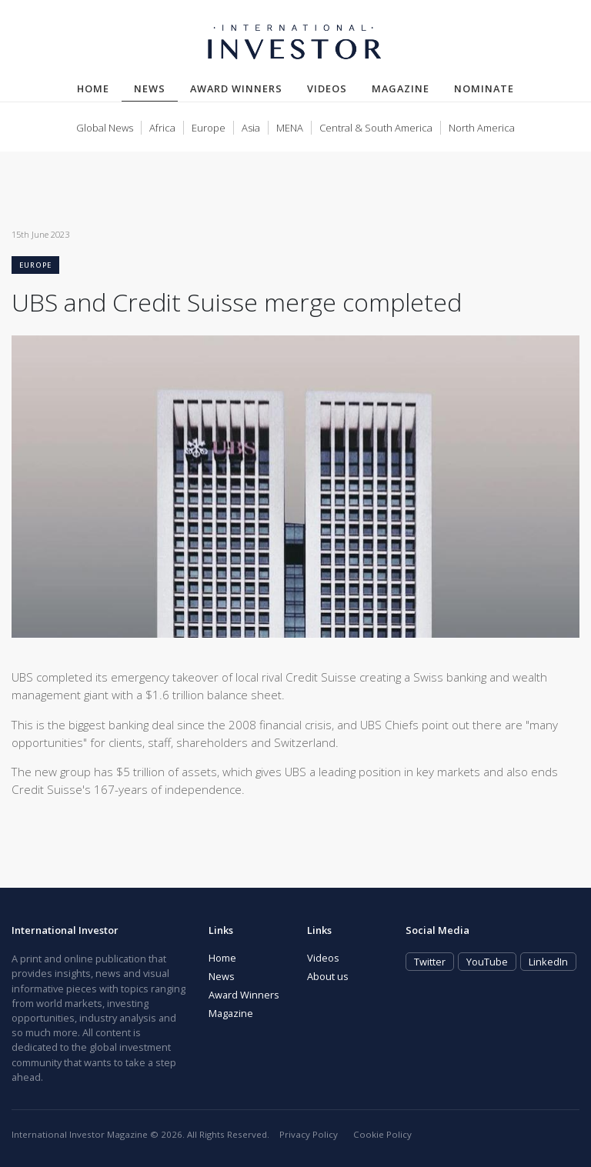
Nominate (484, 88)
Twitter (430, 962)
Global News (104, 128)
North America (482, 128)
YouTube (487, 962)
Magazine (400, 88)
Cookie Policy (382, 1134)
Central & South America (375, 128)
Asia (251, 128)
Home (93, 88)
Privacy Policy (308, 1134)
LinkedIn (548, 962)
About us (328, 976)
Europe (208, 128)
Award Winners (236, 88)
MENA (289, 128)
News (156, 88)
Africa (162, 128)
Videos (327, 88)
